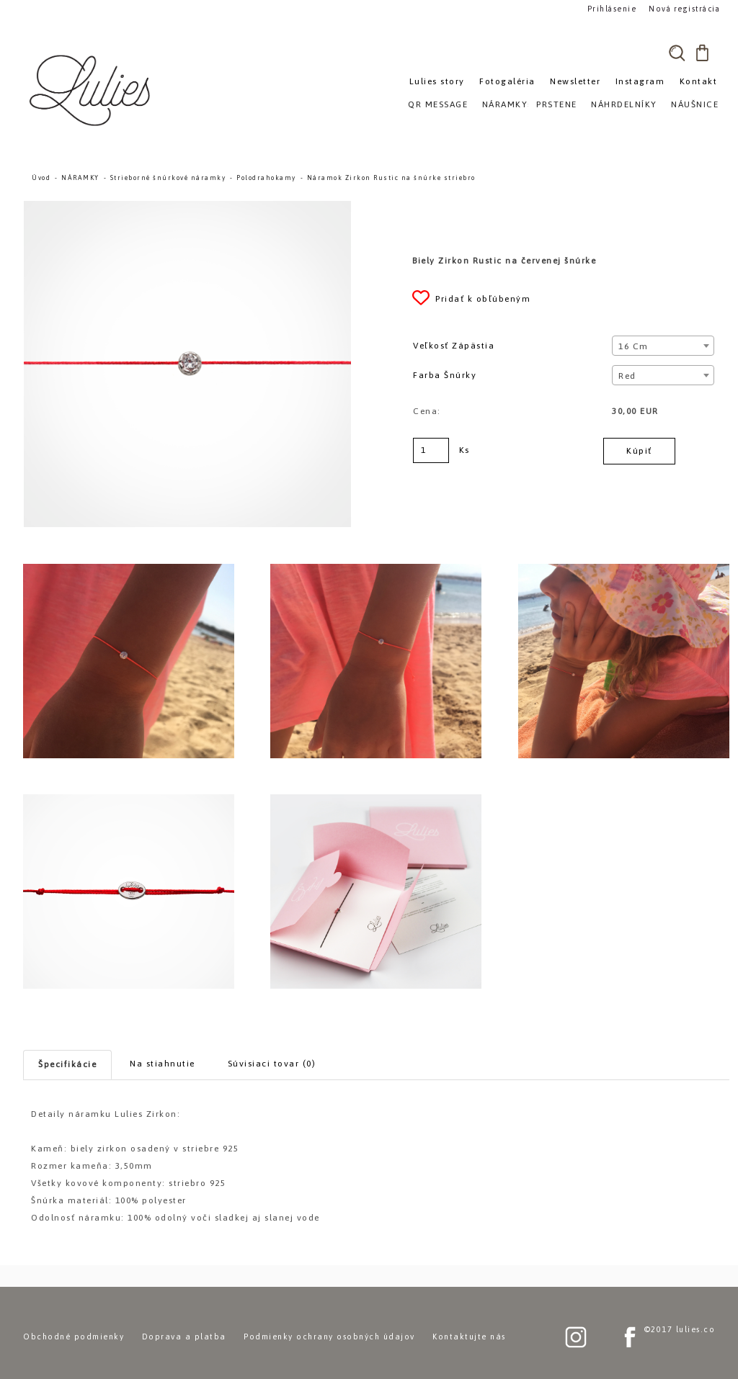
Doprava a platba (184, 1336)
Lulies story (437, 81)
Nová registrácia (683, 8)
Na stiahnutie (162, 1064)
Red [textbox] (627, 376)
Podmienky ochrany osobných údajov (329, 1336)
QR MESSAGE (438, 104)
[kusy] (431, 450)
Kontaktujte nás (469, 1336)
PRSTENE (556, 104)
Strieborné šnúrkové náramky (168, 177)
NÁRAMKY (80, 177)
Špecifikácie (67, 1064)
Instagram (640, 81)
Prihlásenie (612, 8)
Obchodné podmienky (73, 1336)
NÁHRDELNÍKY (624, 104)
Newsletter (575, 81)
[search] (676, 52)
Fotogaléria (507, 81)
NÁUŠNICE (695, 104)
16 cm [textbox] (633, 346)
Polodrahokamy (266, 177)
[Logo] (91, 90)
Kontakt (699, 81)
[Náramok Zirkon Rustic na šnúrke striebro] (187, 207)
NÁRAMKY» (507, 104)
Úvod (41, 177)
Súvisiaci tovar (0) (272, 1064)
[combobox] (662, 346)
